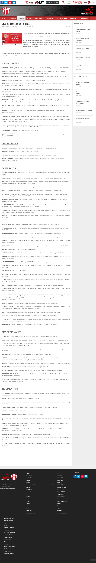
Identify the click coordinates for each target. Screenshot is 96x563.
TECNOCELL (6, 379)
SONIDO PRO (6, 224)
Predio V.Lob (7, 551)
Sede (5, 542)
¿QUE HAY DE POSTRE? (9, 134)
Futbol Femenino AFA (9, 532)
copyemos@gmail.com (58, 233)
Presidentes (29, 489)
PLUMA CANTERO (7, 370)
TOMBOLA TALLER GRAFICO (11, 288)
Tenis (5, 525)
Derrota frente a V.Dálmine (83, 57)
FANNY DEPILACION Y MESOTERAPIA (14, 349)
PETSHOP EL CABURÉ (9, 324)
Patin (5, 523)
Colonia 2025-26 (61, 492)
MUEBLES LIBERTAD (9, 172)
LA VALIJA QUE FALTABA (10, 437)
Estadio (6, 544)
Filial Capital (60, 473)
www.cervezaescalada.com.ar (48, 155)
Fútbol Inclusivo (8, 537)
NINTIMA (4, 398)
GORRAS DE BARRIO (9, 414)
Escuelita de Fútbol (9, 535)
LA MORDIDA (6, 246)
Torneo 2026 (60, 478)
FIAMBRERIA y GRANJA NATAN (12, 319)
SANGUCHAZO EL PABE (9, 119)
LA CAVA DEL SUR (8, 294)
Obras (27, 499)
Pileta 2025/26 (60, 494)
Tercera (59, 499)
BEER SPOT (6, 151)
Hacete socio (29, 510)
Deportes (59, 510)
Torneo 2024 (60, 482)
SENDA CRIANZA (7, 340)
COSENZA (5, 89)
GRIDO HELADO (7, 80)
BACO (4, 190)
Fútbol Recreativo (8, 530)
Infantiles (59, 503)
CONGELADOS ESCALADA (10, 256)
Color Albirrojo (29, 492)
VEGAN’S (5, 315)
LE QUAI (5, 94)
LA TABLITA (6, 105)
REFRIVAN (5, 181)
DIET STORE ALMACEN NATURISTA (13, 285)
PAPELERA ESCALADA (9, 194)
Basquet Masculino (9, 518)
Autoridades (29, 478)
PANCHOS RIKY (7, 71)
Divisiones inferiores (62, 501)
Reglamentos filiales (31, 513)
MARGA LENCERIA (8, 434)
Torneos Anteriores (61, 487)
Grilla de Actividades (62, 513)
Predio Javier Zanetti (9, 546)
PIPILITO (4, 402)
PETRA (4, 429)
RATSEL (5, 148)
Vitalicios (28, 487)
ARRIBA (93, 559)
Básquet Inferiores (8, 520)
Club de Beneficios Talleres (16, 24)
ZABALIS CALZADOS (9, 407)
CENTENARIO (6, 68)
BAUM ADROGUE (7, 158)
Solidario (28, 503)
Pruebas (59, 508)
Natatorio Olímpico (8, 553)
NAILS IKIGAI (6, 366)
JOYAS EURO (6, 178)
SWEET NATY (6, 130)
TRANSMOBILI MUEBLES (10, 221)
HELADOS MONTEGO (9, 76)
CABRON (5, 100)
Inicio (27, 473)
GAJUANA (5, 418)
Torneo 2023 (60, 484)
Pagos (27, 508)
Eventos (28, 501)
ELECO (4, 312)
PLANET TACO (6, 83)
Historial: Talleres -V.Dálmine (84, 110)
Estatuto (28, 482)
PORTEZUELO (6, 423)
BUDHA (5, 443)
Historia (28, 480)
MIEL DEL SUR (6, 253)
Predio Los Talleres (9, 549)
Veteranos (59, 506)
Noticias (5, 26)
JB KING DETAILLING (9, 215)
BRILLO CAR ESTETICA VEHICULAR (13, 240)
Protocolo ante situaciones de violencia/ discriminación (40, 485)
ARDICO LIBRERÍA (8, 303)
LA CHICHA (5, 110)
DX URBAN (6, 393)
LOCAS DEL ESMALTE (9, 374)
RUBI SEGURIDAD (8, 228)
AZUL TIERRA (7, 279)
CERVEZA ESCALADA (9, 155)
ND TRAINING (6, 354)
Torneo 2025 (60, 480)
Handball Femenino (9, 527)
